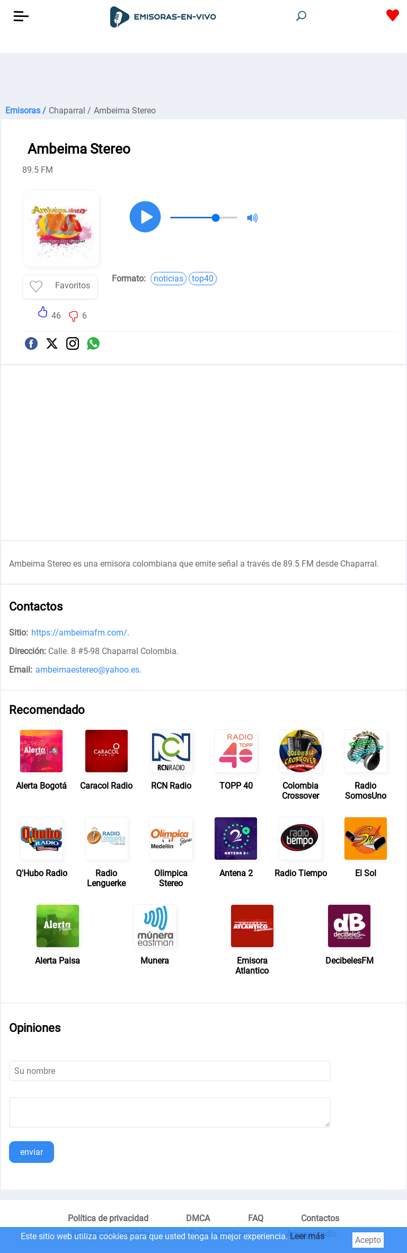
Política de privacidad (108, 1218)
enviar (31, 1152)
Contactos (320, 1218)
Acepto (368, 1240)
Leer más (307, 1236)
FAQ (255, 1218)
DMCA (198, 1218)
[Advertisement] (203, 79)
